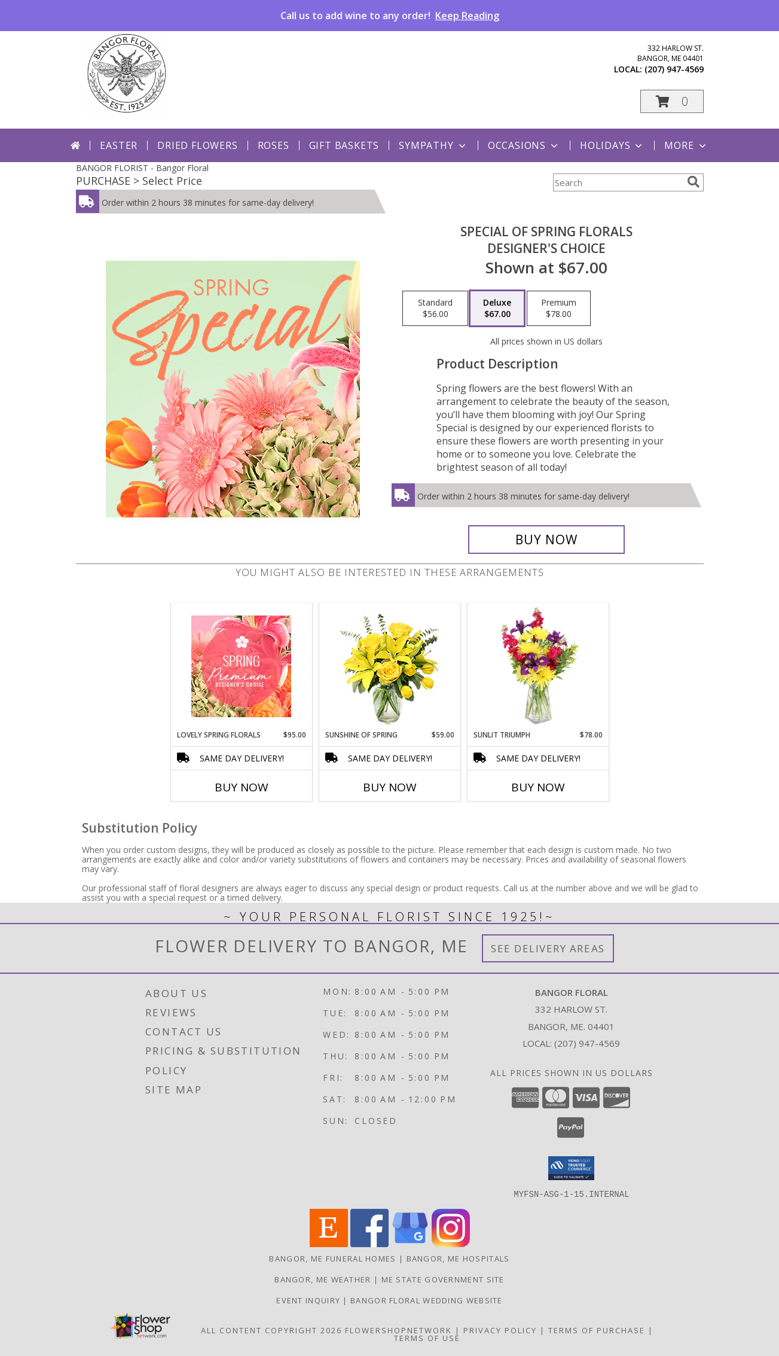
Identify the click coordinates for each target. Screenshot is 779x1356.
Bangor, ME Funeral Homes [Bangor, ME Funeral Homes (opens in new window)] (332, 1258)
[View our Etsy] (329, 1243)
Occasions (524, 145)
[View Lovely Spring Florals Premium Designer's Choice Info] (241, 666)
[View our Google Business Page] (410, 1243)
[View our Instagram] (451, 1243)
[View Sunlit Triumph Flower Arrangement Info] (538, 666)
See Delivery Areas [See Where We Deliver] (548, 948)
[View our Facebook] (369, 1243)
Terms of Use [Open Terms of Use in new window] (427, 1337)
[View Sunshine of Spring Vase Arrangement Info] (389, 666)
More (686, 145)
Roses (273, 145)
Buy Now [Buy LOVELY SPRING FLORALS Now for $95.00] (241, 787)
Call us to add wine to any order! (389, 15)
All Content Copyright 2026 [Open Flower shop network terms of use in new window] (271, 1329)
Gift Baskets (344, 145)
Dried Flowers (197, 145)
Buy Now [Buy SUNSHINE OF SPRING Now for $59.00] (390, 787)
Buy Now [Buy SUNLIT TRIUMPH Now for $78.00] (538, 787)
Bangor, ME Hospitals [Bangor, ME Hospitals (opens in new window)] (458, 1258)
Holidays (612, 145)
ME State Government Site (443, 1278)
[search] (693, 181)
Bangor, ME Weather (322, 1278)
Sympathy (433, 145)
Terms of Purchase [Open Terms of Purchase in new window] (596, 1329)
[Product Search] (618, 182)
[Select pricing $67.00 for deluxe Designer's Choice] (497, 308)
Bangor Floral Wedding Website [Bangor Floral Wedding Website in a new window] (426, 1299)
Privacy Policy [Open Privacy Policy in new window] (500, 1329)
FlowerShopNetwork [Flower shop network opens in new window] (398, 1329)
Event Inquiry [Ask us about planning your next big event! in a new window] (309, 1299)
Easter (119, 145)
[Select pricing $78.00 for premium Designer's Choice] (558, 308)
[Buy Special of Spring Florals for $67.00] (546, 539)
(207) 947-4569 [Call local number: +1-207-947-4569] (674, 69)
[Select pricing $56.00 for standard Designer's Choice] (435, 308)
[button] (672, 101)
